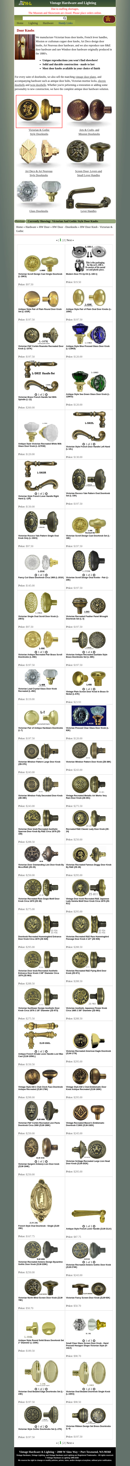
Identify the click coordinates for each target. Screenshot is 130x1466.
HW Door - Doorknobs (64, 227)
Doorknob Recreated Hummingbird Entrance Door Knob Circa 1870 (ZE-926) (39, 937)
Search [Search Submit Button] (64, 18)
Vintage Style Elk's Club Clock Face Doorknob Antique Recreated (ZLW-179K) (40, 1088)
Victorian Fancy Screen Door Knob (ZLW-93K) (88, 1298)
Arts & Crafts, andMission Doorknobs (89, 130)
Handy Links (66, 23)
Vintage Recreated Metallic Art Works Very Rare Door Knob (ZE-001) (86, 796)
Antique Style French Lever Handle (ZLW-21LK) (88, 1229)
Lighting (33, 23)
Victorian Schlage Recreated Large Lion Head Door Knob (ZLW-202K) (88, 1162)
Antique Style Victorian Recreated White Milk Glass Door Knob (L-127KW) (39, 445)
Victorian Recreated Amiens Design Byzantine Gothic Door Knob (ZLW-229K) (40, 1263)
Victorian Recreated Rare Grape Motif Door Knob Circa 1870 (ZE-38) (39, 900)
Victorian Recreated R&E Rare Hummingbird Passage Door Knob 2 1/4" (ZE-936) (87, 937)
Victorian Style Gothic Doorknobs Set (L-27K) (40, 1429)
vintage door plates (85, 76)
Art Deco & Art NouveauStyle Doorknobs (39, 172)
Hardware (48, 23)
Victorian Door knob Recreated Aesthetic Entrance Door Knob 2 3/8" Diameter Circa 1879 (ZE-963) (38, 973)
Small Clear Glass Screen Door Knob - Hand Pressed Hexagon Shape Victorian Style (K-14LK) (87, 1345)
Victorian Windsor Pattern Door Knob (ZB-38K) (88, 762)
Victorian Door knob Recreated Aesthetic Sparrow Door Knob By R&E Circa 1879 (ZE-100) (39, 831)
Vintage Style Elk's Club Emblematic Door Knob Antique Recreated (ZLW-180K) (86, 1088)
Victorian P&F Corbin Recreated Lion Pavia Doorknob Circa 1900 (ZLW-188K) (39, 1124)
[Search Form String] (45, 18)
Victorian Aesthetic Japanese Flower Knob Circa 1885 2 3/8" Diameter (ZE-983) (86, 1009)
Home (20, 23)
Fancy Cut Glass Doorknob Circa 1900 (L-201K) (41, 577)
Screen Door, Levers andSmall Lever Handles (88, 172)
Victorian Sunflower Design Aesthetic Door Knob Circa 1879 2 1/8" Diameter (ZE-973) (39, 1009)
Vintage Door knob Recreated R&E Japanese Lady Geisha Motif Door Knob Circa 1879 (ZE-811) (88, 901)
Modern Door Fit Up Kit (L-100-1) (81, 274)
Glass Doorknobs (39, 210)
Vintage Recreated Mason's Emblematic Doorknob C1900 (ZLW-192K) (85, 1124)
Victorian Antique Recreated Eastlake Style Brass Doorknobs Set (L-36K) (86, 655)
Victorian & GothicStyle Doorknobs (39, 130)
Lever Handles (88, 210)
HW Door (44, 227)
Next (69, 240)
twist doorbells (38, 85)
